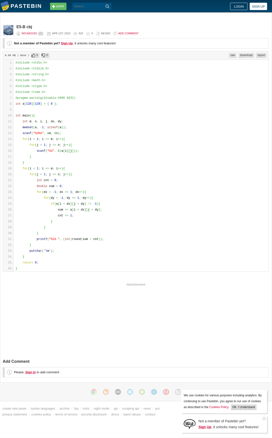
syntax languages (43, 408)
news (147, 408)
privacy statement (14, 414)
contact (150, 414)
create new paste (14, 408)
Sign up (258, 6)
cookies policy (41, 414)
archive (65, 408)
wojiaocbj (29, 33)
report (261, 55)
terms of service (66, 414)
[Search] (108, 6)
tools (86, 408)
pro (157, 408)
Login (239, 6)
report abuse (132, 414)
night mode (101, 408)
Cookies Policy (218, 407)
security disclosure (94, 414)
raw (232, 55)
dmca (115, 414)
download (246, 55)
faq (76, 408)
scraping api (130, 408)
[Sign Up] (189, 424)
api (116, 408)
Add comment (128, 33)
